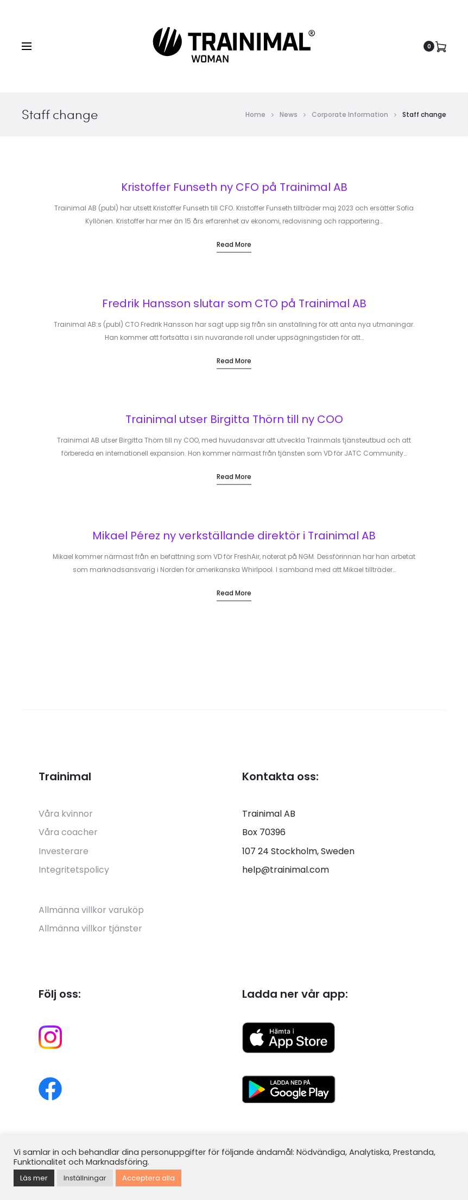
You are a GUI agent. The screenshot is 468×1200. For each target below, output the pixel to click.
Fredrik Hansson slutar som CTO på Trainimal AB (234, 303)
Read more (234, 244)
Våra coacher (68, 832)
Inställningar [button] (85, 1178)
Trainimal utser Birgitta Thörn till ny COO (234, 419)
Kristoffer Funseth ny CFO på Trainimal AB (234, 187)
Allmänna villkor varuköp (91, 910)
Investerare (63, 851)
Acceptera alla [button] (148, 1178)
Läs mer (34, 1178)
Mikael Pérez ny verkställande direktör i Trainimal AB (234, 535)
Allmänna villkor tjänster (90, 928)
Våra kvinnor (66, 813)
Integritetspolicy (74, 869)
